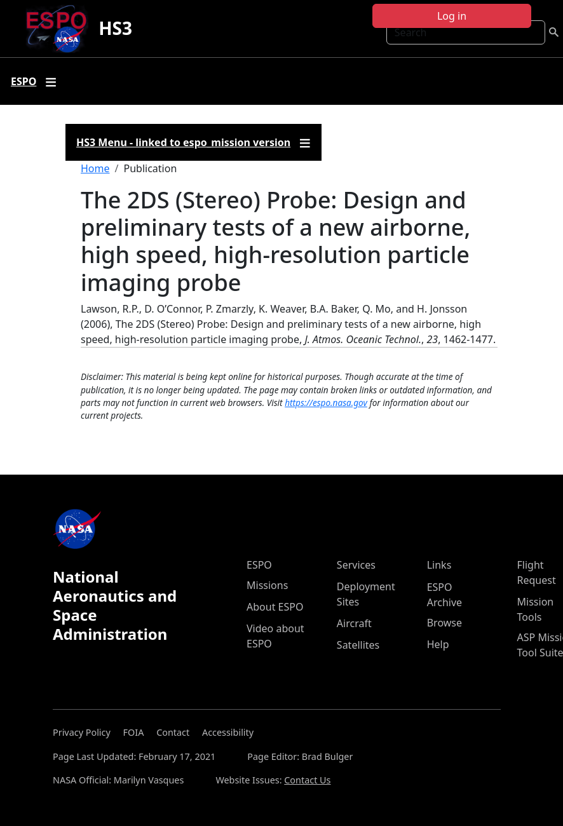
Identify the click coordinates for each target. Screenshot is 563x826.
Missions (267, 585)
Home (95, 168)
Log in (451, 16)
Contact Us (307, 780)
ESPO (259, 565)
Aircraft (354, 623)
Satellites (358, 645)
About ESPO (275, 607)
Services (356, 565)
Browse (444, 623)
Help (438, 644)
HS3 (115, 28)
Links (439, 565)
